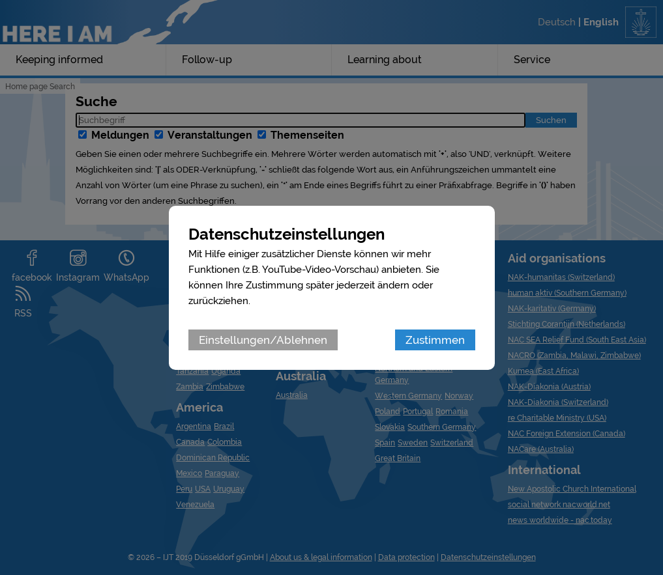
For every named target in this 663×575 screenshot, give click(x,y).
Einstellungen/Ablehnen (263, 339)
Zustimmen (435, 339)
